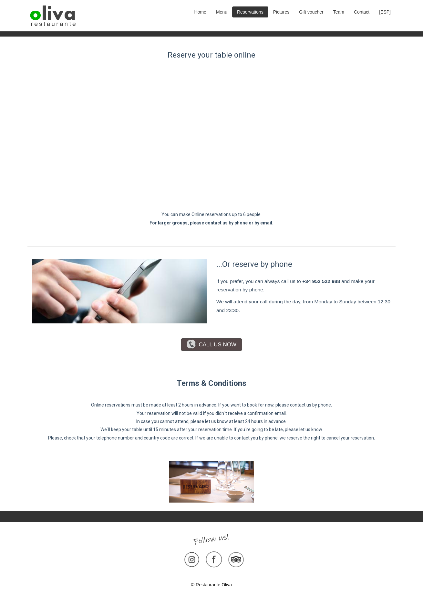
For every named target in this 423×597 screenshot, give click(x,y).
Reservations (250, 12)
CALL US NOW (211, 345)
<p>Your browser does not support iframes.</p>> (211, 135)
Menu (221, 12)
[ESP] (385, 12)
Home (200, 12)
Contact (361, 12)
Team (338, 12)
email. (266, 222)
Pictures (281, 12)
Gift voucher (311, 12)
